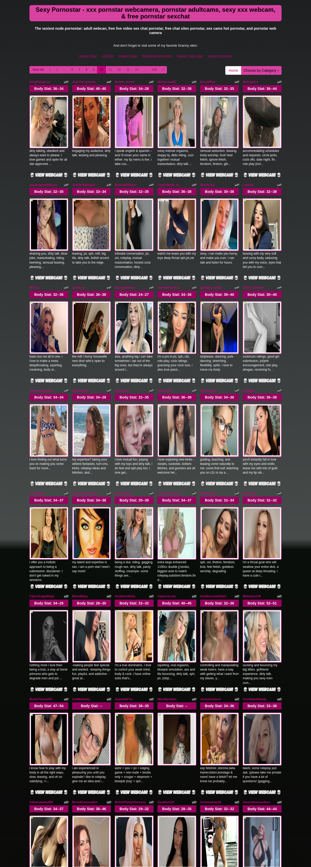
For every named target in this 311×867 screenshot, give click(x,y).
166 (154, 69)
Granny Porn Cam (220, 56)
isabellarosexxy (168, 400)
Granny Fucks (127, 56)
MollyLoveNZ (167, 82)
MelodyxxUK (252, 479)
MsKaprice (250, 82)
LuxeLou (78, 241)
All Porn (107, 56)
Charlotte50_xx (168, 161)
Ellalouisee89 (82, 717)
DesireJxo (207, 161)
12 (119, 69)
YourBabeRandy (254, 559)
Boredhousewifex (85, 638)
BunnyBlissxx (125, 241)
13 (128, 69)
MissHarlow (251, 717)
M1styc (34, 241)
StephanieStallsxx (85, 400)
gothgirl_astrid (211, 241)
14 (136, 69)
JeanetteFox (124, 559)
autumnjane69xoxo (43, 161)
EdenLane (122, 320)
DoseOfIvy (207, 82)
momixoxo (37, 717)
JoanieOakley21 (83, 161)
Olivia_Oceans (253, 241)
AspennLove (166, 479)
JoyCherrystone (83, 82)
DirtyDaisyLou (39, 82)
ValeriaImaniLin (168, 241)
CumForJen (123, 717)
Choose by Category (261, 70)
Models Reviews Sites (157, 56)
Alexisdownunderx (256, 638)
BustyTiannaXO (40, 559)
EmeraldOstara (125, 161)
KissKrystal (208, 320)
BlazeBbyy (80, 479)
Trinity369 (36, 400)
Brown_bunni (124, 82)
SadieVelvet (80, 320)
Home (233, 70)
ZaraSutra (164, 320)
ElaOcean (250, 400)
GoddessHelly (125, 479)
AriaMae (249, 320)
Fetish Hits (149, 859)
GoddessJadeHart (213, 479)
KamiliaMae (123, 400)
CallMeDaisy (81, 559)
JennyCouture (210, 559)
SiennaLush (209, 717)
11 (110, 69)
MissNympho (167, 559)
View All (38, 69)
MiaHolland (208, 400)
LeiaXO (248, 161)
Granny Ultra (88, 56)
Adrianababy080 (41, 638)
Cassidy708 (165, 717)
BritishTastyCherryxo (130, 638)
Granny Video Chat (190, 56)
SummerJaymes (41, 320)
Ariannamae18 (210, 638)
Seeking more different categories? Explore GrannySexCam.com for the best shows (155, 823)
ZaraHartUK (166, 638)
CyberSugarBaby (41, 479)
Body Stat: (48, 89)
